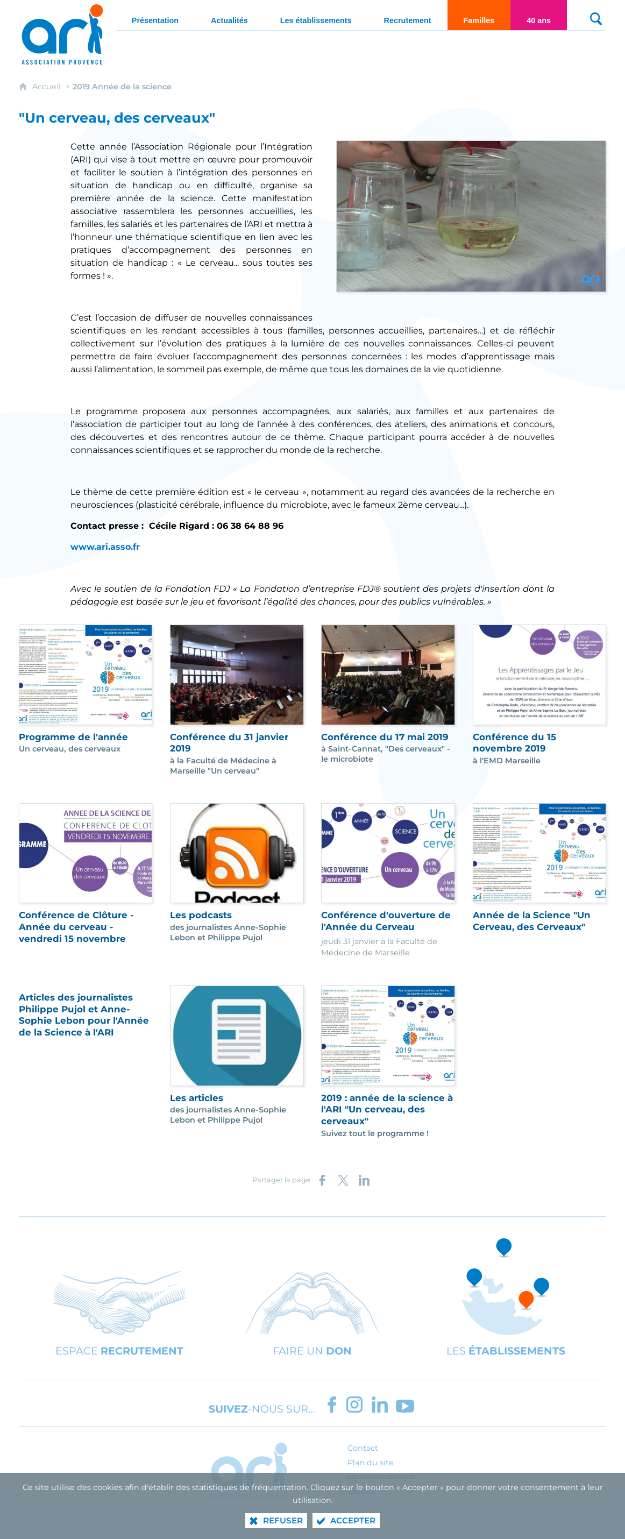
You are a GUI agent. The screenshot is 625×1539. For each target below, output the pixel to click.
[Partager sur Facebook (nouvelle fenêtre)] (322, 1180)
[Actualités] (229, 15)
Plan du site (370, 1462)
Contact (362, 1448)
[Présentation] (155, 15)
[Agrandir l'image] (471, 215)
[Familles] (479, 15)
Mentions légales (380, 1476)
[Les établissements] (316, 15)
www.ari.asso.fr (105, 547)
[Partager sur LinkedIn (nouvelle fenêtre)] (364, 1180)
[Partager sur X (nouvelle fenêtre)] (343, 1180)
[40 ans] (538, 15)
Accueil (47, 86)
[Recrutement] (408, 15)
